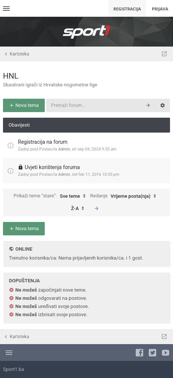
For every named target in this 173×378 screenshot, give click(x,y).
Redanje (125, 196)
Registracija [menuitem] (127, 9)
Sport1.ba (13, 369)
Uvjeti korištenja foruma (52, 167)
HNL (10, 76)
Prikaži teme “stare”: (51, 196)
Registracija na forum (42, 142)
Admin (64, 149)
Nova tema (24, 105)
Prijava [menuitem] (160, 9)
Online (23, 249)
